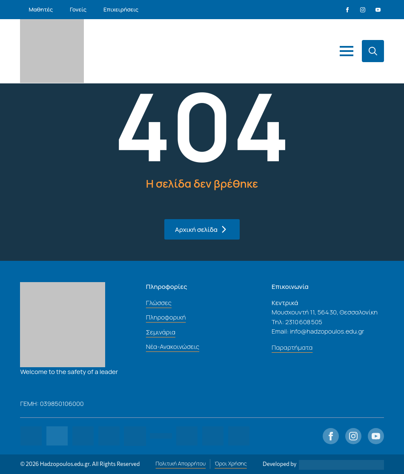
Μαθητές (41, 9)
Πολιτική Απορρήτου (181, 463)
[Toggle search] (373, 51)
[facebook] (347, 10)
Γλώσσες (159, 302)
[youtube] (378, 10)
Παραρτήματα (292, 347)
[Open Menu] (346, 51)
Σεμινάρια (160, 332)
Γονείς (78, 9)
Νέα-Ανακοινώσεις (172, 346)
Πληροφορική (166, 317)
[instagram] (363, 10)
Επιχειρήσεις (120, 9)
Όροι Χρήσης (230, 463)
